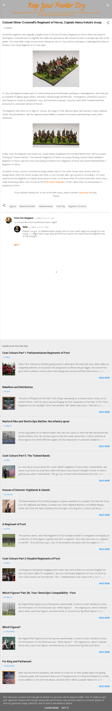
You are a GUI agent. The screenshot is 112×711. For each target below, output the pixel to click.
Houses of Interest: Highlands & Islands (26, 489)
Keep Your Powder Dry (56, 6)
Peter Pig (61, 206)
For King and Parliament (16, 661)
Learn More (51, 708)
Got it (65, 708)
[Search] (108, 5)
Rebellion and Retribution (17, 387)
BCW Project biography (54, 182)
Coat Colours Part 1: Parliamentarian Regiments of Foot (36, 352)
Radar (25, 227)
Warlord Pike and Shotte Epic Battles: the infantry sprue (35, 421)
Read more (104, 378)
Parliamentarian (46, 206)
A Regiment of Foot (14, 524)
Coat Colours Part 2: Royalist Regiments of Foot (31, 558)
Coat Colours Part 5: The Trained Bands (26, 455)
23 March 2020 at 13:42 (44, 218)
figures (12, 206)
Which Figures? (11, 627)
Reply (16, 245)
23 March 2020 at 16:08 (38, 227)
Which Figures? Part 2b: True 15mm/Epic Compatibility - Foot (39, 592)
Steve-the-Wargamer (24, 218)
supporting (83, 192)
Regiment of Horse (77, 206)
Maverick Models (27, 206)
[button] (108, 23)
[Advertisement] (56, 314)
